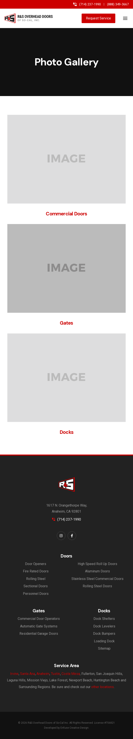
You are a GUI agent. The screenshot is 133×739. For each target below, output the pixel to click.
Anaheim (42, 674)
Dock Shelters (104, 619)
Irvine (14, 674)
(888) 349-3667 (118, 4)
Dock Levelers (104, 626)
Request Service (98, 18)
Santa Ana (27, 674)
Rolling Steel (35, 579)
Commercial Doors (66, 214)
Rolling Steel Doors (97, 586)
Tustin (55, 674)
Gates (66, 323)
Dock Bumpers (104, 634)
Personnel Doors (36, 594)
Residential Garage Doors (38, 634)
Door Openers (35, 564)
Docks (66, 432)
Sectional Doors (36, 586)
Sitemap (104, 648)
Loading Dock (104, 641)
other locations (102, 687)
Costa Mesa (71, 674)
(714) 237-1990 (90, 4)
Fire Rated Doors (36, 571)
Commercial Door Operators (39, 619)
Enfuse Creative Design (74, 727)
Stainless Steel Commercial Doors (97, 579)
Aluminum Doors (97, 571)
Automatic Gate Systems (38, 626)
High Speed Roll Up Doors (97, 564)
